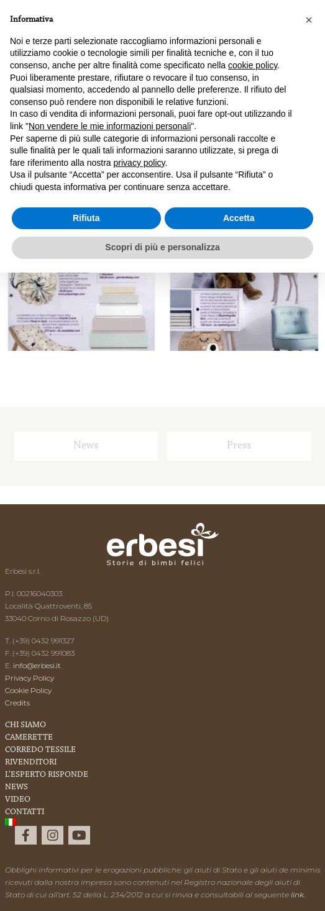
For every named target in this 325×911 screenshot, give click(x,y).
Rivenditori (31, 762)
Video (17, 799)
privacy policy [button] (139, 163)
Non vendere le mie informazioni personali (110, 126)
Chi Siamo (25, 725)
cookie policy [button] (252, 65)
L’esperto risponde (46, 775)
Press (239, 445)
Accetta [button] (239, 218)
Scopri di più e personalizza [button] (162, 247)
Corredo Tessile (40, 750)
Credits (17, 702)
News (85, 445)
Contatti (24, 812)
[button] (309, 20)
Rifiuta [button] (86, 218)
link (297, 894)
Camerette (29, 737)
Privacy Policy (29, 677)
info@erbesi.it (37, 665)
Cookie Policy (28, 690)
